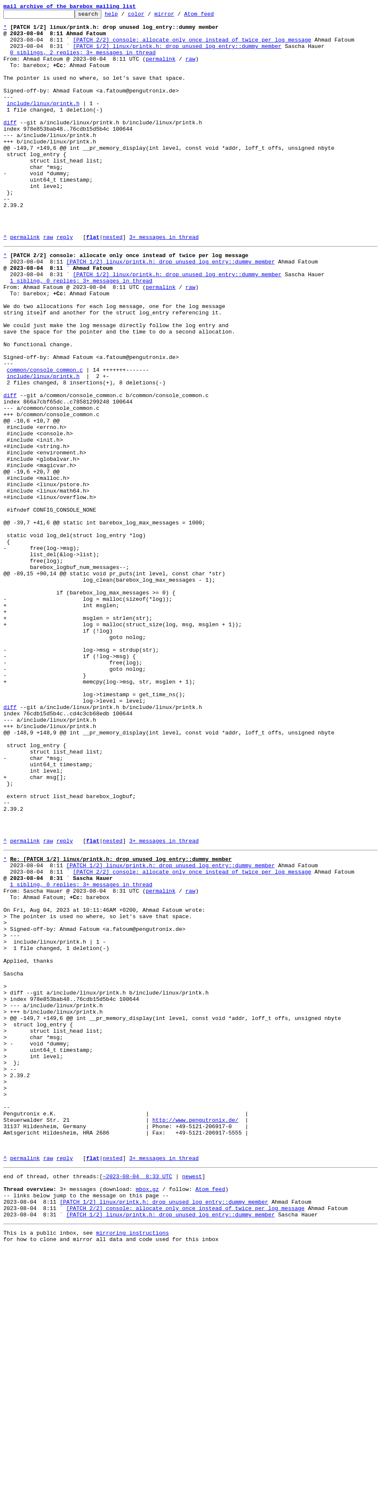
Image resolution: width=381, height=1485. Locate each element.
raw (190, 69)
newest (192, 1403)
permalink (160, 69)
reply (64, 282)
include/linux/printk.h (43, 122)
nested (113, 282)
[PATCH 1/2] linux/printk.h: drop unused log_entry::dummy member (177, 53)
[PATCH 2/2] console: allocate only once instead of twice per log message (192, 46)
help (124, 16)
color (149, 16)
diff (10, 145)
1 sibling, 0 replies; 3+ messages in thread (81, 332)
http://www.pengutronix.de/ (195, 1337)
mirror (178, 16)
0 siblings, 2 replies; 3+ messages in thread (83, 61)
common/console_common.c (45, 439)
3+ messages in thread (164, 282)
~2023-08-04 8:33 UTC (137, 1403)
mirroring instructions (132, 1468)
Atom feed (212, 16)
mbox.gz (147, 1418)
